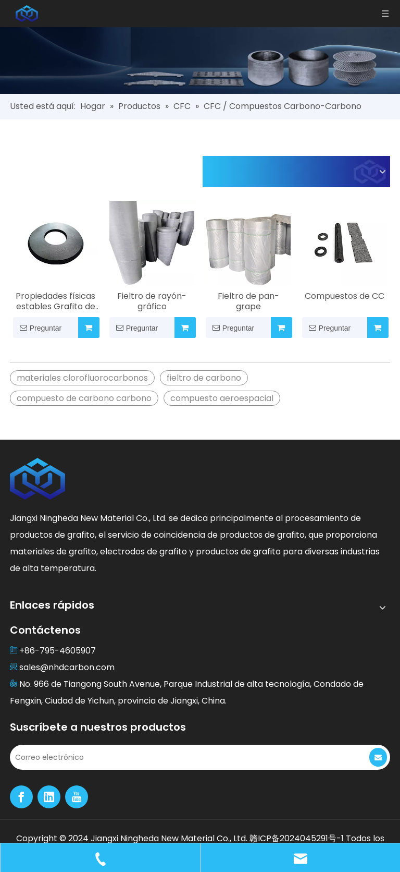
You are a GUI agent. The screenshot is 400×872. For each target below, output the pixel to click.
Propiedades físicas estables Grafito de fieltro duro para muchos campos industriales (55, 301)
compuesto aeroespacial (221, 398)
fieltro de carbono (204, 378)
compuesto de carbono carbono (84, 398)
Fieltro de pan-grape (248, 301)
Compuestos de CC (344, 296)
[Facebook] (21, 796)
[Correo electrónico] (181, 757)
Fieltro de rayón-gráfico (151, 301)
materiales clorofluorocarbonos (82, 378)
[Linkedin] (49, 796)
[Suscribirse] (378, 757)
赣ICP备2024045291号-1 (297, 838)
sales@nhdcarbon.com (67, 667)
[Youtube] (76, 796)
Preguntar (37, 327)
